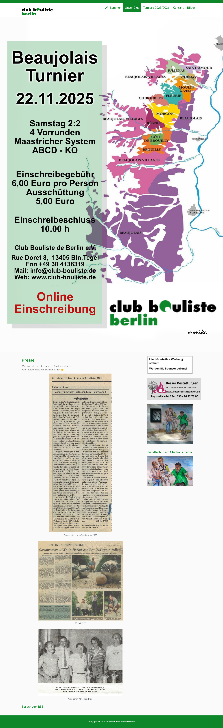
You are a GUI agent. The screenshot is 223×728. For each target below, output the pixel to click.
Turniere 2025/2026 (156, 7)
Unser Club (132, 7)
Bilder (191, 7)
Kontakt (178, 7)
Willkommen (113, 7)
